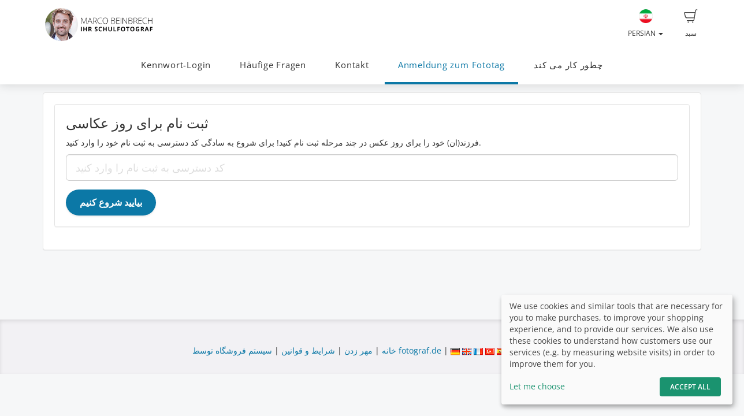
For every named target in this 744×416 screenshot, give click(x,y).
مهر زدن (358, 350)
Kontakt (352, 65)
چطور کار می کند (568, 65)
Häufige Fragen (273, 65)
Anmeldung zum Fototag (451, 65)
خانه (389, 350)
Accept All (690, 387)
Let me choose (537, 386)
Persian (645, 23)
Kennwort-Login (176, 65)
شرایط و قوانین (308, 350)
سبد (691, 23)
